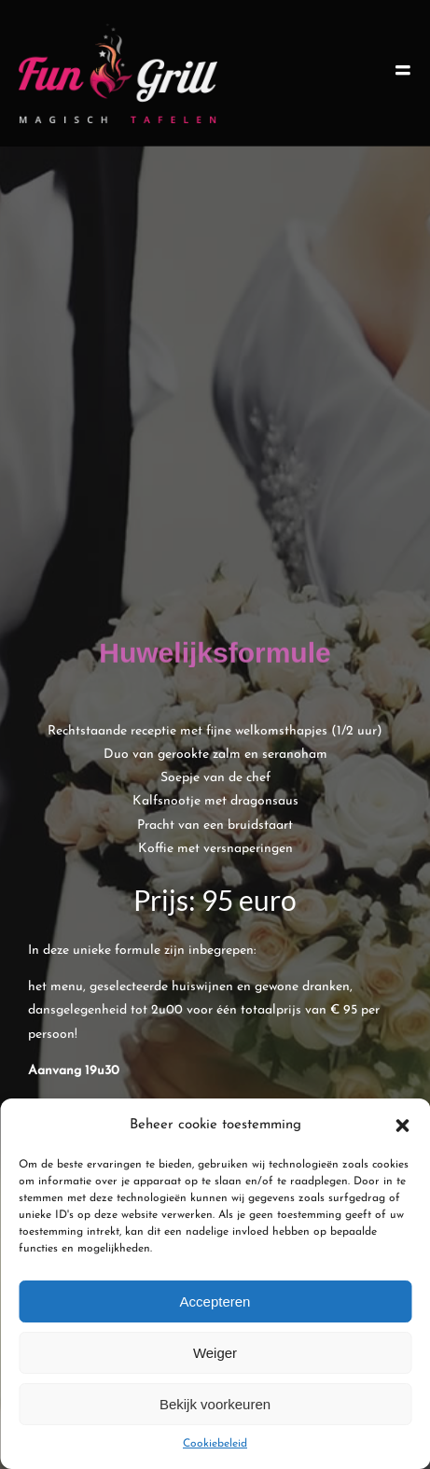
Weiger (215, 1353)
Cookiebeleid (215, 1443)
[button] (402, 1125)
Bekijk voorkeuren (215, 1404)
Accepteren (215, 1301)
